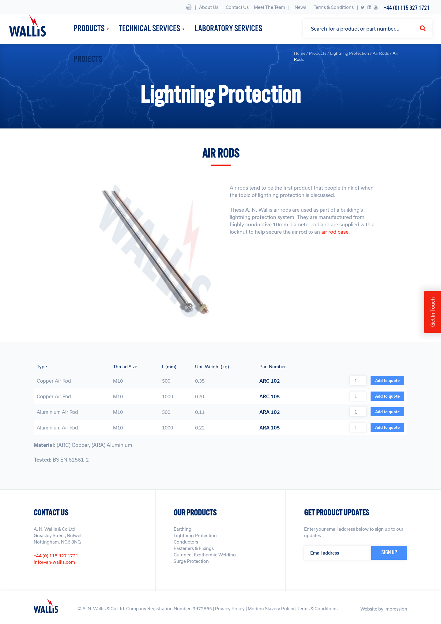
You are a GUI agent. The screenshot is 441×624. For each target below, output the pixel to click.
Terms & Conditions (334, 7)
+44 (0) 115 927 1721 (407, 8)
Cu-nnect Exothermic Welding (205, 554)
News (300, 7)
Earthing (182, 529)
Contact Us (237, 7)
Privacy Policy (230, 608)
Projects (88, 59)
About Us (208, 7)
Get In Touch (432, 312)
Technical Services (149, 29)
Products (89, 29)
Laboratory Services (228, 29)
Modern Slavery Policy (271, 608)
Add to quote (387, 380)
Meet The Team (269, 7)
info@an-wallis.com (54, 562)
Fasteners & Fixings (194, 548)
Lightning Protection (195, 535)
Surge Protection (191, 561)
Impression (395, 608)
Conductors (186, 541)
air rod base (335, 232)
